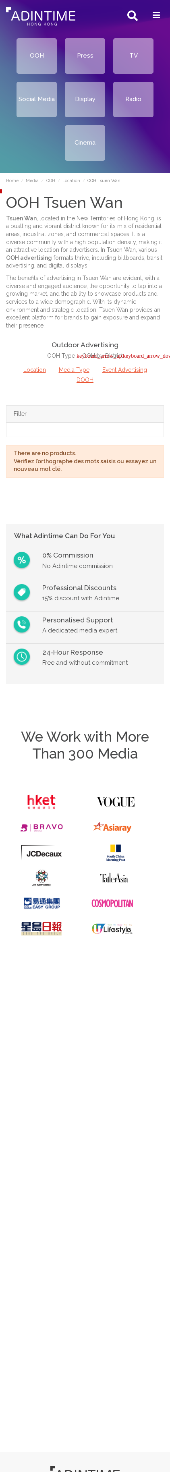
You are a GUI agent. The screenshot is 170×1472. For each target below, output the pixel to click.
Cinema (85, 142)
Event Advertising (124, 370)
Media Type (74, 370)
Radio (133, 99)
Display (85, 99)
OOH (37, 55)
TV (133, 55)
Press (85, 55)
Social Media (37, 99)
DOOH (85, 380)
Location (34, 370)
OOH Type (62, 355)
